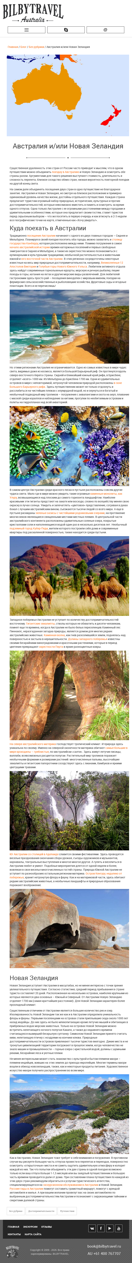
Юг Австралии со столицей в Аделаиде (34, 854)
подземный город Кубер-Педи (29, 528)
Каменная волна (54, 635)
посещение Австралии (41, 235)
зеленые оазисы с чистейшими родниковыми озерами (70, 513)
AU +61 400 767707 (104, 1253)
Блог (23, 47)
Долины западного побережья (87, 639)
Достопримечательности (41, 1211)
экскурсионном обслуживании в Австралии (70, 1185)
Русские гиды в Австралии (26, 1188)
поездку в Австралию (65, 172)
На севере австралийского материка (33, 744)
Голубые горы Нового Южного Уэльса (63, 266)
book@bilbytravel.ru (104, 1246)
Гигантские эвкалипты (40, 623)
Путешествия (67, 1211)
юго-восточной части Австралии (42, 259)
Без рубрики (36, 47)
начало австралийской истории (30, 247)
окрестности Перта (51, 646)
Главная (13, 47)
